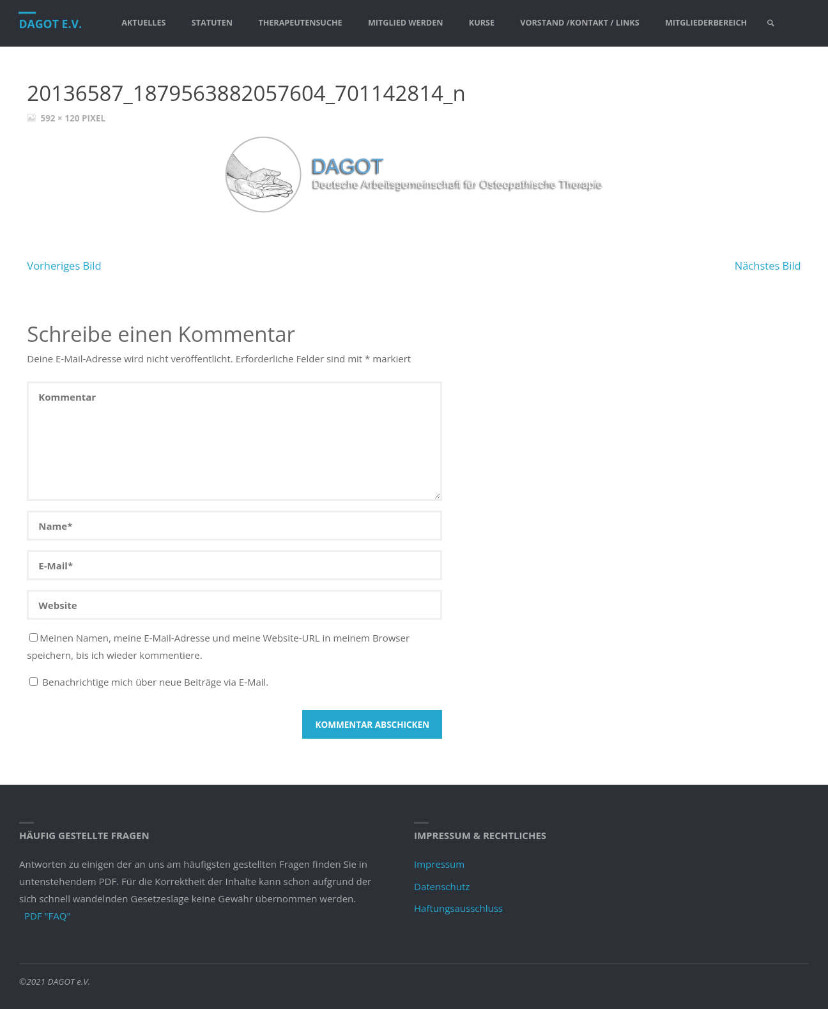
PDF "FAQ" (47, 915)
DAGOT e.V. (51, 23)
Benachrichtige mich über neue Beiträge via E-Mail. (155, 681)
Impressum (439, 864)
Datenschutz (442, 886)
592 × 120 (61, 118)
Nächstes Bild (768, 265)
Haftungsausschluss (458, 908)
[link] (771, 23)
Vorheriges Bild (64, 265)
